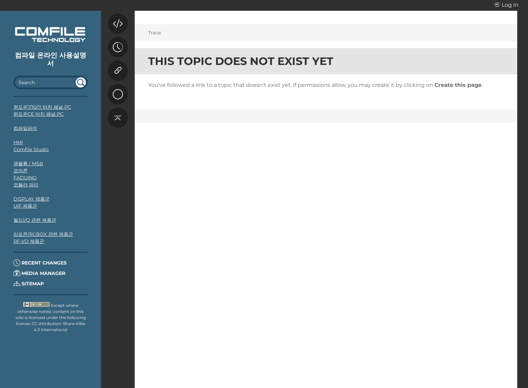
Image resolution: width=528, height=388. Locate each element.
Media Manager (39, 273)
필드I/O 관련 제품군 (34, 220)
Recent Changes (40, 263)
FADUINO (25, 178)
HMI (18, 142)
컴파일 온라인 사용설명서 (50, 59)
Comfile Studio (31, 149)
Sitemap (28, 284)
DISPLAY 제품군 (31, 199)
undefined (81, 82)
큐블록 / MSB (28, 164)
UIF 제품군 (25, 206)
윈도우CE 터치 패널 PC (38, 114)
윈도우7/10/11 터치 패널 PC (42, 107)
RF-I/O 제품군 (28, 241)
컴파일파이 (25, 128)
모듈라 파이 (25, 185)
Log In (506, 5)
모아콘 (20, 171)
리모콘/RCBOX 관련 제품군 (43, 234)
